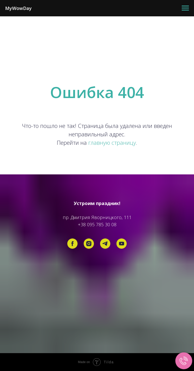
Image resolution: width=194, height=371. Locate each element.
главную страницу (112, 142)
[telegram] (105, 243)
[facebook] (72, 243)
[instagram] (89, 243)
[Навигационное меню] (185, 8)
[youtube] (121, 243)
